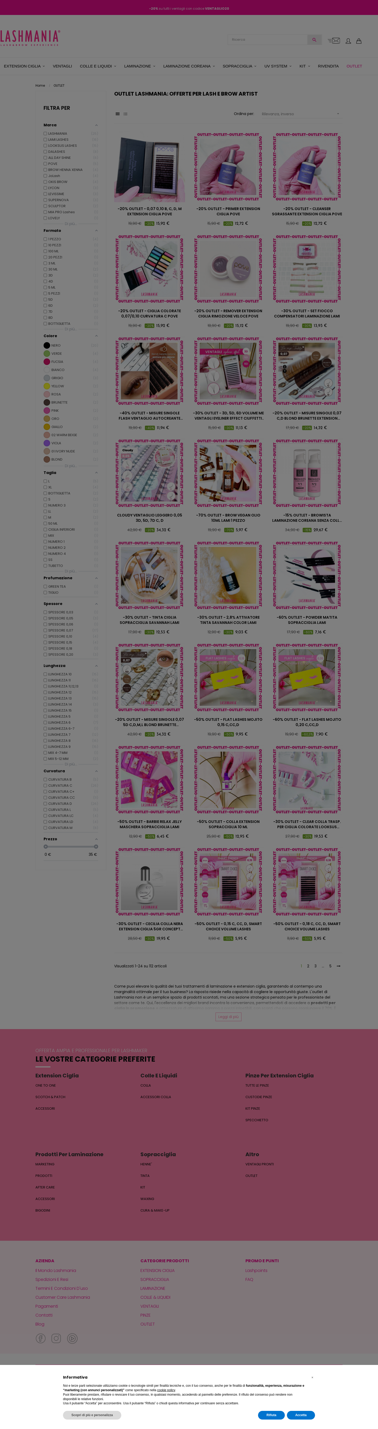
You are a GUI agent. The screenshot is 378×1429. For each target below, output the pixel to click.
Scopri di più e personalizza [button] (92, 1415)
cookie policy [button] (166, 1390)
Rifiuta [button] (271, 1415)
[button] (312, 1377)
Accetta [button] (301, 1415)
